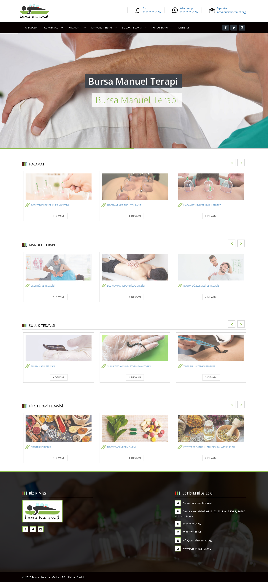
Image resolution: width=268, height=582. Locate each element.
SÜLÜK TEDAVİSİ (132, 27)
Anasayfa (31, 27)
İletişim (183, 27)
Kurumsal (51, 27)
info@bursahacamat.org (193, 540)
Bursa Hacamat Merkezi (193, 503)
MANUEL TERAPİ (101, 27)
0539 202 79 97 (188, 524)
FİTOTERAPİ (160, 27)
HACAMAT (74, 27)
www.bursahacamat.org (193, 548)
